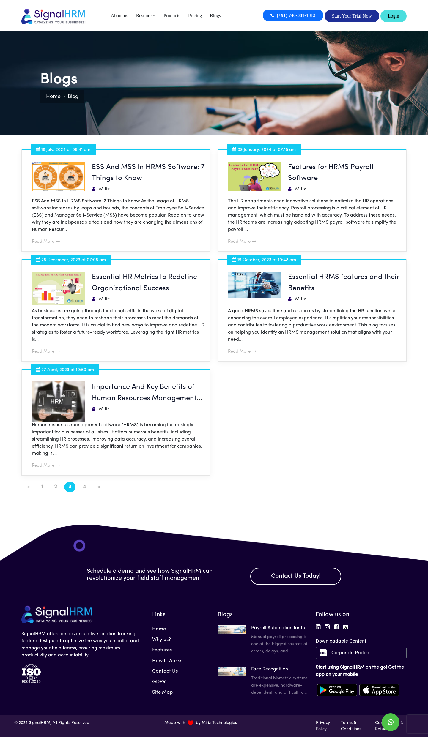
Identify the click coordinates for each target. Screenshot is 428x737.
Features (162, 649)
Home (53, 97)
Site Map (162, 692)
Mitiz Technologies (219, 723)
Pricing (195, 15)
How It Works (167, 660)
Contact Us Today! (295, 576)
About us (119, 15)
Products (171, 15)
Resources (146, 15)
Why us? (161, 639)
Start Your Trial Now (352, 15)
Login (393, 15)
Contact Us (165, 670)
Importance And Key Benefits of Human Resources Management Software (144, 398)
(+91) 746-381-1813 (292, 15)
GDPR (159, 681)
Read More (46, 241)
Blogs (215, 15)
